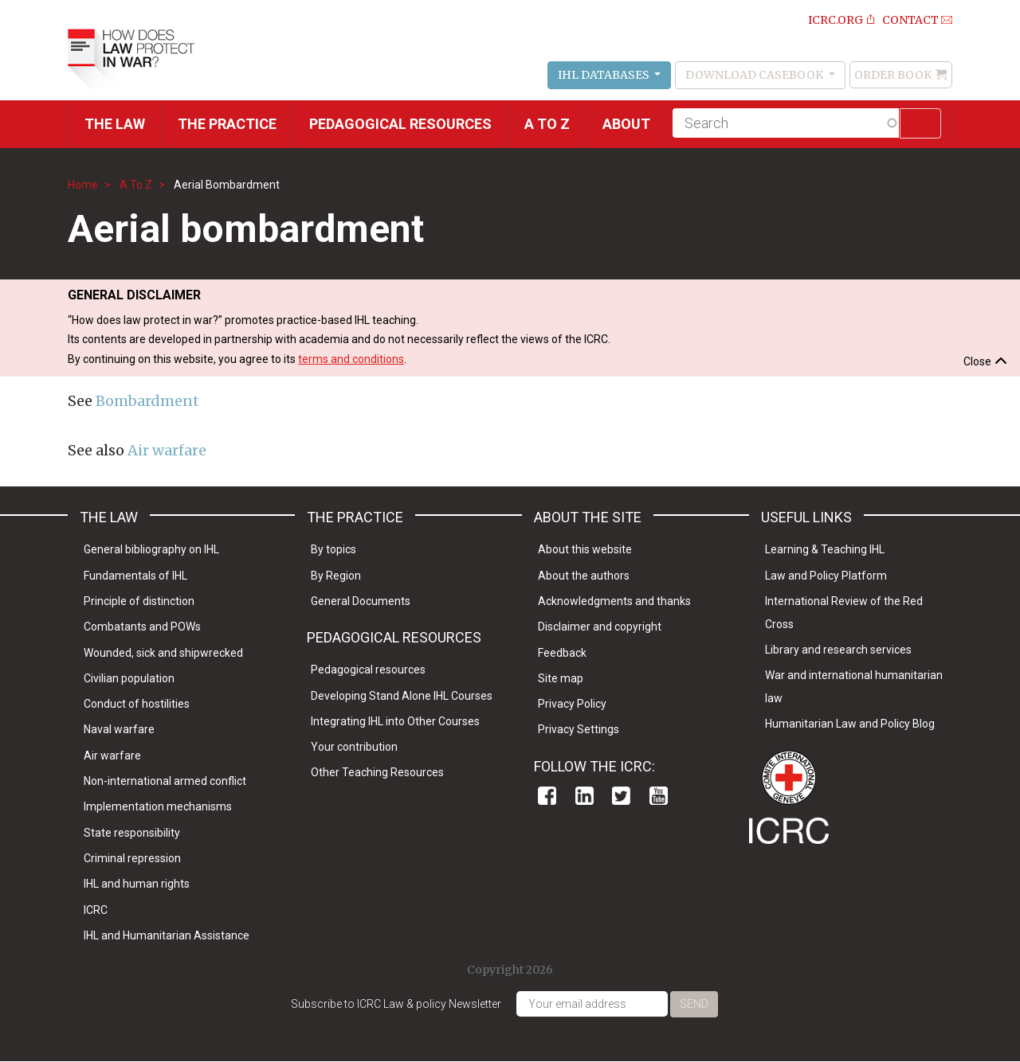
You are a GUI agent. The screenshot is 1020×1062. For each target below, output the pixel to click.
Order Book (893, 75)
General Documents (360, 601)
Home (83, 184)
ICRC (96, 910)
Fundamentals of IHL (135, 575)
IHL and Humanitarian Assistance (166, 935)
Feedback (562, 652)
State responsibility (132, 832)
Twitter (621, 796)
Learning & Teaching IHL (825, 549)
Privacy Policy (572, 703)
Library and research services (838, 649)
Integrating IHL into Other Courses (395, 721)
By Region (336, 575)
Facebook (547, 796)
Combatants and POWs (142, 626)
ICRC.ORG (835, 20)
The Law (114, 123)
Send (694, 1004)
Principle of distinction (139, 601)
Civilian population (129, 678)
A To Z (136, 184)
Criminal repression (132, 858)
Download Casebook (755, 75)
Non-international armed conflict (165, 781)
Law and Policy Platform (826, 575)
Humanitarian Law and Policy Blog (850, 723)
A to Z (547, 123)
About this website (585, 549)
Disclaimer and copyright (599, 626)
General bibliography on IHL (151, 549)
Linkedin (584, 796)
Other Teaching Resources (377, 772)
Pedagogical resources (400, 123)
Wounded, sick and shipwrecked (163, 652)
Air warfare (167, 450)
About (626, 123)
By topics (333, 549)
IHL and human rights (137, 883)
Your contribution (354, 746)
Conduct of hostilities (137, 703)
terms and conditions (351, 359)
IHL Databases (605, 75)
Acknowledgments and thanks (614, 601)
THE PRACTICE (227, 123)
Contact (910, 20)
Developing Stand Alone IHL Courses (401, 695)
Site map (560, 678)
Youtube (658, 796)
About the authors (584, 575)
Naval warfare (119, 729)
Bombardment (147, 401)
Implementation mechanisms (158, 806)
